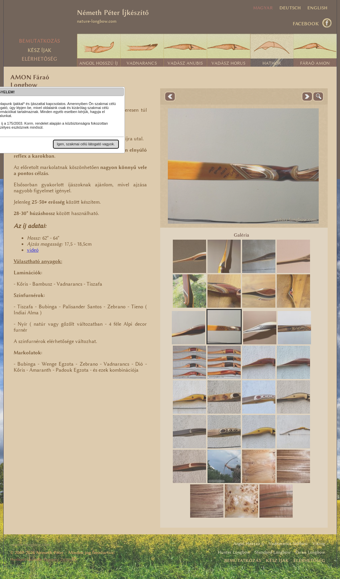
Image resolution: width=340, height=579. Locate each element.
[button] (86, 144)
